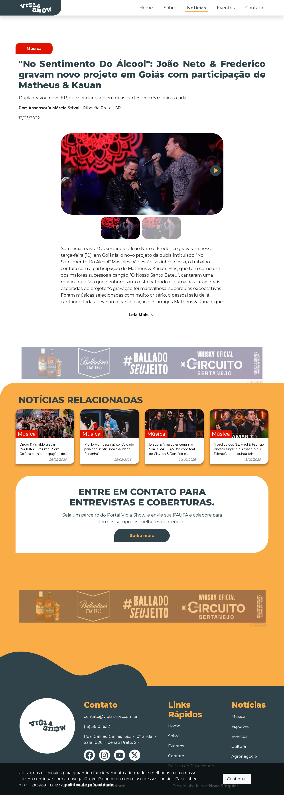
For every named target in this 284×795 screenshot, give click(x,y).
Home (146, 7)
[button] (215, 170)
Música (238, 716)
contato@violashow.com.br (111, 716)
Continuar (237, 778)
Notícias (196, 7)
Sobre (170, 7)
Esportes (240, 726)
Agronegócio (244, 756)
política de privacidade (89, 784)
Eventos (226, 7)
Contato (254, 7)
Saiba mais (142, 535)
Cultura (238, 746)
